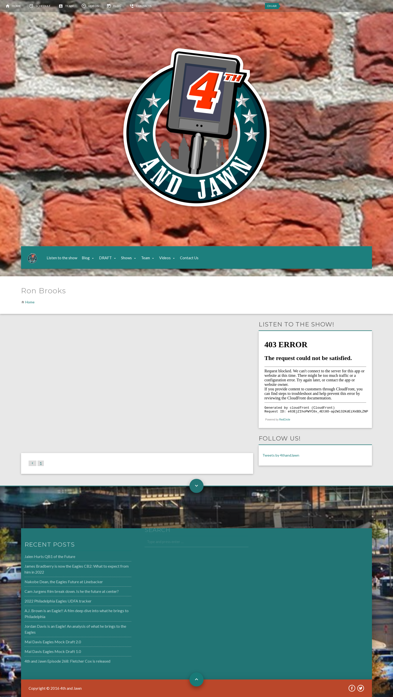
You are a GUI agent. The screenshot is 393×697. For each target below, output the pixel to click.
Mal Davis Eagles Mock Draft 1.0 (43, 650)
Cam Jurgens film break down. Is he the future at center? (61, 591)
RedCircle (284, 419)
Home (16, 6)
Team (69, 6)
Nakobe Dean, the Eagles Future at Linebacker (53, 582)
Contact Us (189, 257)
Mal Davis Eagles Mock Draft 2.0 (43, 640)
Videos (93, 6)
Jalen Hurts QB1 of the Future (40, 558)
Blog (117, 6)
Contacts (143, 6)
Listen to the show (62, 257)
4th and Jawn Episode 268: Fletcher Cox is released (57, 659)
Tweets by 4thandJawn (280, 455)
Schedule (43, 6)
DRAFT (105, 257)
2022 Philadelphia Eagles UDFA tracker (48, 601)
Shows (126, 257)
